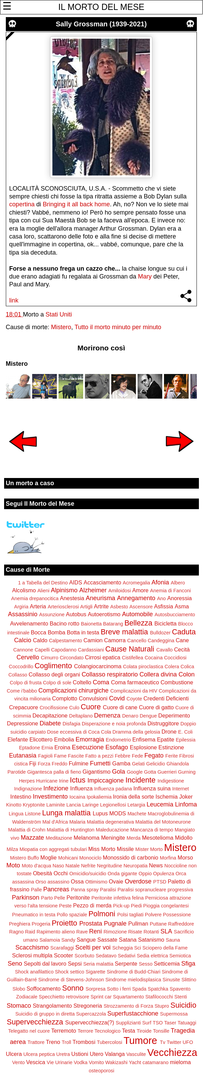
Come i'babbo (22, 691)
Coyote (134, 698)
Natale (72, 865)
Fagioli (45, 756)
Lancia (73, 805)
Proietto (64, 923)
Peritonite (78, 897)
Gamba (121, 763)
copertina (22, 204)
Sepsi (75, 963)
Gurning (186, 772)
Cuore (91, 706)
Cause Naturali (129, 649)
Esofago (116, 747)
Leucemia (160, 804)
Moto (13, 865)
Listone (33, 813)
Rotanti (151, 931)
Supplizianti (128, 1022)
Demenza (107, 715)
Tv (162, 1042)
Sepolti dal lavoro (45, 963)
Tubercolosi (109, 1042)
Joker (186, 796)
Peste (65, 905)
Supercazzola (91, 1014)
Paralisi (108, 889)
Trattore (36, 1042)
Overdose (138, 881)
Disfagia (71, 723)
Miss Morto (101, 849)
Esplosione (143, 747)
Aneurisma (100, 598)
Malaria (77, 822)
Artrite (101, 606)
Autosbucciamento (174, 614)
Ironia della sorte (133, 796)
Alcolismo (24, 590)
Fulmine (79, 763)
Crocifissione (54, 707)
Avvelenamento (29, 623)
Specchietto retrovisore (64, 996)
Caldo (40, 640)
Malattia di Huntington (70, 829)
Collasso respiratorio (109, 674)
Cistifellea (132, 657)
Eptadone (29, 747)
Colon (187, 674)
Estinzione (171, 747)
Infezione (55, 788)
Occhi (61, 873)
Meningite (113, 838)
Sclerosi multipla (32, 955)
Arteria (38, 606)
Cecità (182, 649)
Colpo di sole (57, 682)
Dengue (148, 716)
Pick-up (121, 905)
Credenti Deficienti (166, 698)
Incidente (141, 780)
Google (134, 772)
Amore (140, 590)
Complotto (64, 698)
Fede (137, 756)
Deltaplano (81, 716)
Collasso (17, 674)
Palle (36, 889)
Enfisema (143, 739)
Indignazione (28, 788)
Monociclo (90, 858)
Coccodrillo (21, 666)
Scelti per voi (93, 947)
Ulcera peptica (39, 1054)
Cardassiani (91, 650)
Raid (30, 931)
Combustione (177, 682)
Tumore (140, 1040)
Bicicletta (165, 623)
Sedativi (126, 955)
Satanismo (151, 940)
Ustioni (79, 1054)
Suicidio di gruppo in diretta (45, 1014)
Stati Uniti (59, 314)
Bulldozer (160, 632)
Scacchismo (32, 947)
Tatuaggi (187, 1022)
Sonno (72, 988)
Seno (15, 963)
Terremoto (63, 1031)
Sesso (145, 964)
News (156, 865)
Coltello (82, 682)
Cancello (137, 640)
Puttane (158, 924)
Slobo (19, 989)
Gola (118, 771)
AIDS (75, 582)
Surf (146, 1022)
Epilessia (185, 739)
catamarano (155, 1062)
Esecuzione (88, 747)
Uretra (63, 1054)
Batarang (113, 624)
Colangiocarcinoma (98, 666)
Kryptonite (34, 805)
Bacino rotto (64, 623)
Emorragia (90, 739)
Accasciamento (102, 582)
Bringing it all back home (76, 204)
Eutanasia (22, 755)
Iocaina (77, 797)
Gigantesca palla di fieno (54, 772)
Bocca (38, 632)
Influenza (81, 788)
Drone (169, 731)
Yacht (135, 1062)
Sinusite (171, 979)
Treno (53, 1042)
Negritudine (109, 865)
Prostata (90, 923)
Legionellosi (113, 805)
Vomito (96, 1062)
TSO (158, 1022)
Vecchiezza (172, 1052)
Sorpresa (95, 989)
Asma (182, 606)
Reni (95, 931)
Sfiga (188, 963)
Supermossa (174, 1014)
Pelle (59, 898)
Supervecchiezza (35, 1022)
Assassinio (22, 614)
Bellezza (138, 623)
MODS (117, 813)
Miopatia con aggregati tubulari (53, 849)
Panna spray (85, 889)
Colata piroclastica (143, 666)
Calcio (22, 640)
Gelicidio (155, 763)
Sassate (107, 940)
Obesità (42, 873)
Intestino (20, 796)
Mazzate (32, 837)
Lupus (100, 813)
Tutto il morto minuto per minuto (118, 327)
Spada (139, 989)
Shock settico (70, 971)
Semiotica (180, 955)
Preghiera (19, 924)
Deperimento (174, 715)
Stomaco (19, 1005)
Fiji (32, 763)
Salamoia (49, 940)
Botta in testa (83, 632)
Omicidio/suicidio (87, 873)
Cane (182, 640)
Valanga (115, 1054)
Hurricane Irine (52, 781)
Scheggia (122, 948)
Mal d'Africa (55, 822)
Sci (137, 948)
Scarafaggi (62, 948)
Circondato (72, 657)
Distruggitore (163, 723)
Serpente (126, 963)
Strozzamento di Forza (128, 1006)
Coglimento (53, 665)
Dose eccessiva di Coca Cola (79, 732)
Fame (60, 756)
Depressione (22, 723)
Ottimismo (96, 881)
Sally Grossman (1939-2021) (101, 24)
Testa (128, 1031)
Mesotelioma (158, 838)
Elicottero (40, 739)
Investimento (50, 796)
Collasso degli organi (54, 674)
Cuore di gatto (156, 707)
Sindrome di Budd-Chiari (134, 971)
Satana (127, 940)
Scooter (63, 955)
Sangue (86, 940)
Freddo (59, 763)
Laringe (90, 805)
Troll (66, 1042)
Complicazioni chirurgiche (73, 690)
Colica (187, 666)
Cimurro (49, 657)
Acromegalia (136, 582)
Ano (161, 598)
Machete (136, 813)
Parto (47, 898)
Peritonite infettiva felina (117, 898)
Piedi (136, 905)
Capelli (42, 650)
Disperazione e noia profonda (114, 723)
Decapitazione (50, 715)
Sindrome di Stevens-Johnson (71, 979)
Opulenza (163, 873)
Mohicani (68, 858)
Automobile (137, 614)
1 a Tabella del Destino (43, 582)
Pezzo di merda (92, 905)
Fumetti (100, 763)
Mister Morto (149, 849)
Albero (178, 582)
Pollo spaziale (72, 914)
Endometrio (118, 739)
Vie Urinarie (60, 1062)
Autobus (76, 614)
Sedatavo (106, 955)
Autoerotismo (104, 614)
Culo (74, 707)
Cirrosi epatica (102, 657)
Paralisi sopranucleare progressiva (155, 889)
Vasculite (136, 1054)
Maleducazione (112, 829)
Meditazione (59, 838)
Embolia (64, 739)
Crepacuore (23, 707)
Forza (44, 763)
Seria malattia (98, 964)
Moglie (48, 857)
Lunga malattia (66, 813)
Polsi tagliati (130, 914)
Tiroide (144, 1031)
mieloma (180, 1062)
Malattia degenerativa (110, 822)
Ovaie (116, 881)
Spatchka (158, 989)
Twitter (174, 1042)
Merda (134, 838)
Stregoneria (87, 1006)
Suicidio (183, 1005)
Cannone (23, 650)
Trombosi (84, 1042)
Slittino (188, 979)
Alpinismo (64, 590)
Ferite (171, 756)
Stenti (180, 996)
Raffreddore (181, 924)
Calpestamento (65, 640)
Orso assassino (52, 881)
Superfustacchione (132, 1013)
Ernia (47, 747)
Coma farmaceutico (135, 682)
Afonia (160, 582)
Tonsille (161, 1031)
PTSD (159, 881)
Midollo (183, 838)
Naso (58, 865)
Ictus (78, 780)
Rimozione (115, 931)
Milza (12, 849)
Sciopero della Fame (165, 948)
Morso (185, 857)
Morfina (168, 858)
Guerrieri (167, 772)
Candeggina (161, 640)
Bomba (56, 632)
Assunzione (51, 614)
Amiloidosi (120, 590)
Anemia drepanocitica (35, 598)
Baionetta (91, 624)
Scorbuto (84, 955)
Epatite (165, 739)
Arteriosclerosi (63, 606)
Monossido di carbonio (130, 857)
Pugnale (115, 923)
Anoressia (179, 598)
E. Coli (185, 732)
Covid (117, 698)
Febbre (122, 756)
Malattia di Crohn (27, 829)
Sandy (68, 940)
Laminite (55, 805)
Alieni (43, 590)
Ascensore (141, 606)
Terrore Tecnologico (99, 1031)
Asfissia (163, 606)
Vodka (81, 1062)
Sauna (173, 940)
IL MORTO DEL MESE (101, 7)
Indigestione (170, 781)
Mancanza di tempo (151, 829)
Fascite (76, 756)
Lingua (16, 813)
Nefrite (88, 865)
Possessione (177, 914)
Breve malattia (124, 632)
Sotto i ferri (119, 989)
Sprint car (101, 996)
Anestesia (72, 598)
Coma (101, 682)
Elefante (18, 739)
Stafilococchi (159, 996)
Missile (125, 849)
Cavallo (164, 650)
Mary (145, 276)
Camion (93, 640)
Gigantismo (97, 771)
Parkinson (25, 897)
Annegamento (136, 598)
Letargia (136, 805)
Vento (18, 1062)
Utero (96, 1054)
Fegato (154, 755)
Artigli (86, 606)
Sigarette (95, 971)
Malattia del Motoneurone (163, 822)
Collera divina (158, 674)
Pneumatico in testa (33, 914)
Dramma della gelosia (136, 732)
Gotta (150, 772)
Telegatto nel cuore (29, 1031)
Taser (170, 1022)
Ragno (16, 931)
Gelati (138, 763)
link (13, 300)
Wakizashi (116, 1062)
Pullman (138, 923)
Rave (82, 931)
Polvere (153, 914)
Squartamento (128, 996)
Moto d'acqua (36, 865)
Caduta (184, 632)
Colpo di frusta (26, 682)
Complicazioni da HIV (133, 691)
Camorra (115, 640)
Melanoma (87, 838)
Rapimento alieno (56, 931)
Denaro (130, 716)
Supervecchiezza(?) (89, 1022)
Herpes (27, 781)
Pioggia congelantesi (166, 905)
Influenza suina (152, 788)
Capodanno (63, 650)
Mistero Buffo (24, 858)
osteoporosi (101, 1070)
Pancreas (56, 889)
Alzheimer (92, 590)
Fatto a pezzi (99, 756)
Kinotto (14, 805)
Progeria (41, 924)
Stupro (161, 1006)
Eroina (62, 747)
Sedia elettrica (152, 955)
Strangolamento (52, 1006)
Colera (172, 666)
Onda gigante (122, 873)
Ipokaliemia (99, 797)
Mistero (61, 327)
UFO (187, 1042)
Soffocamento (43, 988)
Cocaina (153, 657)
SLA (166, 931)
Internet (180, 788)
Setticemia (167, 963)
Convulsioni (93, 698)
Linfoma (186, 804)
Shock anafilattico (34, 971)
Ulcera (14, 1054)
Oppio (145, 873)
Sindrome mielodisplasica (133, 979)
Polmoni (101, 913)
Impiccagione (106, 780)
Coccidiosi (175, 657)
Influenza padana (113, 788)
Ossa (77, 881)
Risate (135, 931)
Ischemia (166, 796)
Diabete (50, 723)
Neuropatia (136, 865)
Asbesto (119, 606)
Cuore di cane (120, 707)
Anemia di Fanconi (170, 590)
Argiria (21, 606)
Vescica (35, 1062)
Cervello (27, 657)
